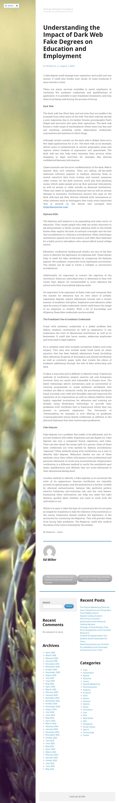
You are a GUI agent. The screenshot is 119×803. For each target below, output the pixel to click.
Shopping (87, 724)
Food (85, 695)
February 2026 (52, 658)
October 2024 (51, 703)
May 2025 (50, 683)
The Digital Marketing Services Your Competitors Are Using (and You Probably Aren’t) (95, 610)
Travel (86, 735)
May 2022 (50, 768)
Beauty (86, 676)
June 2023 (50, 743)
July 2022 (50, 763)
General (86, 701)
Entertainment (90, 687)
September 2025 (53, 672)
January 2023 (52, 757)
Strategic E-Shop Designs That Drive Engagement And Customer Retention (95, 630)
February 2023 (52, 754)
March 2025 (51, 689)
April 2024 (50, 720)
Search (46, 603)
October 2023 (51, 737)
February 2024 (52, 726)
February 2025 (52, 692)
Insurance (87, 709)
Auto (85, 670)
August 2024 (51, 709)
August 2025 (51, 675)
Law (85, 712)
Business (87, 678)
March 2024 (51, 723)
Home (85, 707)
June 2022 (50, 765)
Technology (88, 732)
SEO (85, 721)
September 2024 (53, 706)
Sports (86, 729)
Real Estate (88, 718)
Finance (87, 692)
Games (86, 698)
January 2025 (52, 695)
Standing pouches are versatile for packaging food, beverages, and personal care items (94, 647)
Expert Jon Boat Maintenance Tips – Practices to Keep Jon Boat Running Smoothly (60, 580)
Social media (89, 726)
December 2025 (52, 664)
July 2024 (50, 712)
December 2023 (52, 732)
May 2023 (50, 746)
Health (86, 704)
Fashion (87, 690)
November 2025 (53, 667)
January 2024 (52, 729)
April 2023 (50, 748)
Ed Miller (51, 66)
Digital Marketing (91, 684)
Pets (85, 715)
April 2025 (50, 686)
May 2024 (50, 717)
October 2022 (51, 760)
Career (60, 532)
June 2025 (50, 681)
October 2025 (51, 669)
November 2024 (53, 700)
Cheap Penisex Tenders (58, 9)
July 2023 (50, 740)
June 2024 (50, 715)
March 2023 (51, 751)
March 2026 (51, 655)
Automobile (88, 673)
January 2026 (52, 661)
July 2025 (50, 678)
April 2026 (50, 652)
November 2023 (53, 734)
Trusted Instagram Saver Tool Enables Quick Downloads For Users (93, 638)
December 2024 (52, 698)
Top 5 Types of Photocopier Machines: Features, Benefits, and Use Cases (95, 578)
